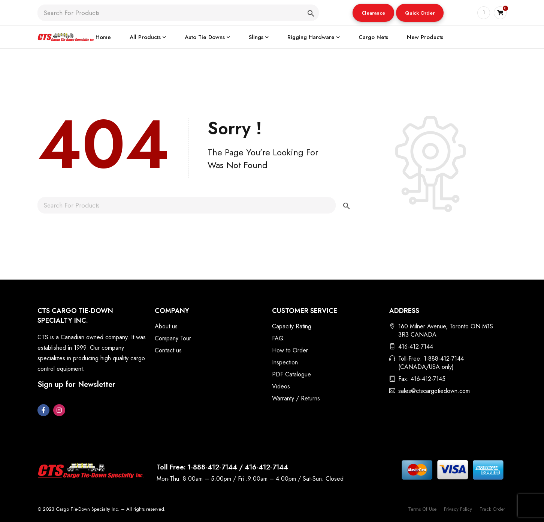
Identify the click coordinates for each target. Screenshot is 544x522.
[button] (373, 13)
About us (166, 326)
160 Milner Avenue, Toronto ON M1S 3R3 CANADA (445, 330)
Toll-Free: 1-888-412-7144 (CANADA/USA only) (431, 362)
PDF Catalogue (291, 374)
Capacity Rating (291, 326)
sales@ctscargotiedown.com (434, 391)
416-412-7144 (415, 346)
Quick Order (420, 13)
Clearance (373, 13)
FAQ (278, 338)
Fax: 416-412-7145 (421, 379)
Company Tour (173, 338)
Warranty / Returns (296, 398)
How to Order (290, 350)
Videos (281, 386)
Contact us (168, 350)
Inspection (285, 362)
